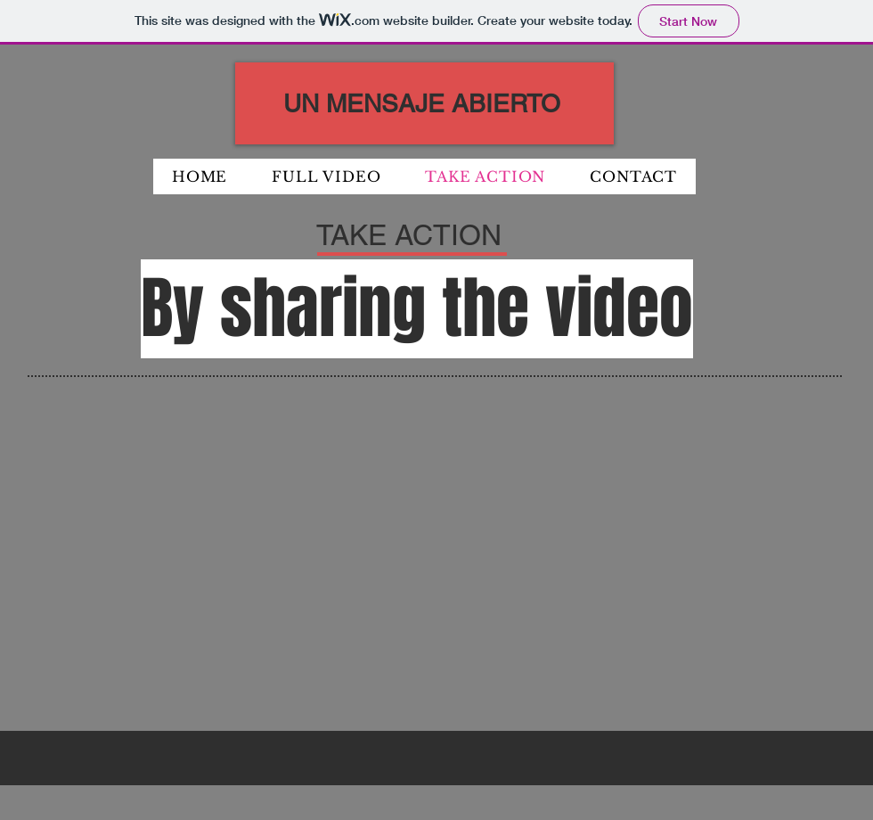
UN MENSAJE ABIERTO (421, 103)
